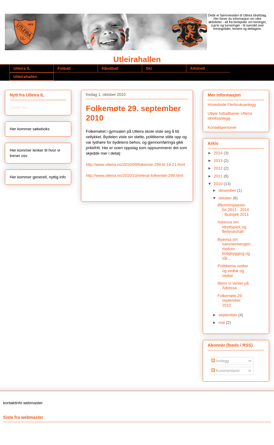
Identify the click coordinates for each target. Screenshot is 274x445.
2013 (219, 160)
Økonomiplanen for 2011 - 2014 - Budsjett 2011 (233, 210)
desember (228, 190)
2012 (219, 168)
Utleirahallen (137, 59)
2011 (219, 176)
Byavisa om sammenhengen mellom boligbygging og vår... (233, 249)
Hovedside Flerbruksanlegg (232, 104)
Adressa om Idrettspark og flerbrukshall (231, 227)
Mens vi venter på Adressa (233, 285)
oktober (226, 198)
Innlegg (220, 361)
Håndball (110, 68)
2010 (219, 183)
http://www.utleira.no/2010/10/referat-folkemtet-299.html (134, 175)
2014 (219, 153)
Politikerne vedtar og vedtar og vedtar (232, 271)
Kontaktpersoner (222, 127)
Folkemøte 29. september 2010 (230, 300)
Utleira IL (21, 68)
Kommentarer (225, 370)
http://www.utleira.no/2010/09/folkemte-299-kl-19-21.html (135, 164)
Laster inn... (20, 107)
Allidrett (197, 68)
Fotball (64, 68)
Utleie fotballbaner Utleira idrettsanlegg (230, 116)
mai (222, 322)
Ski (149, 68)
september (228, 315)
